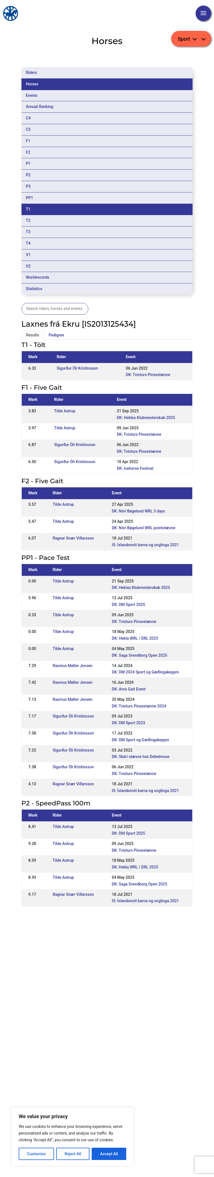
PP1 (29, 198)
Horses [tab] (32, 84)
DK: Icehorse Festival (135, 468)
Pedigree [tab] (56, 335)
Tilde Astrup (64, 411)
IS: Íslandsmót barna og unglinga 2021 (145, 545)
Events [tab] (32, 95)
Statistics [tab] (34, 289)
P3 (28, 186)
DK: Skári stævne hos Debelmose (140, 756)
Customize (36, 1154)
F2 (28, 152)
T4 (28, 243)
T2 (28, 220)
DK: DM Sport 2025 (128, 604)
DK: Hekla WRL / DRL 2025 (135, 638)
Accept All (109, 1154)
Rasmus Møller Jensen (73, 665)
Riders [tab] (31, 72)
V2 (28, 266)
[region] (72, 1136)
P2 (28, 175)
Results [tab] (32, 335)
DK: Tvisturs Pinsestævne (148, 374)
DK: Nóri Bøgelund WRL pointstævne (143, 528)
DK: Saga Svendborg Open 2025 (139, 655)
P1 (28, 163)
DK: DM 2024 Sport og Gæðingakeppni (145, 672)
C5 (28, 129)
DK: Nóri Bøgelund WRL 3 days (138, 511)
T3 (28, 232)
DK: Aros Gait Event (128, 689)
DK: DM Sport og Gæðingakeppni (140, 740)
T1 (28, 209)
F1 (28, 141)
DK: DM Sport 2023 (128, 723)
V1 (28, 254)
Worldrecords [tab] (37, 277)
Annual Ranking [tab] (39, 106)
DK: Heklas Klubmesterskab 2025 (146, 417)
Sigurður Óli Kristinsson (77, 368)
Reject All (73, 1154)
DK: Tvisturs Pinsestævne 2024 (139, 706)
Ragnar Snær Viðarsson (73, 538)
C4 (28, 118)
